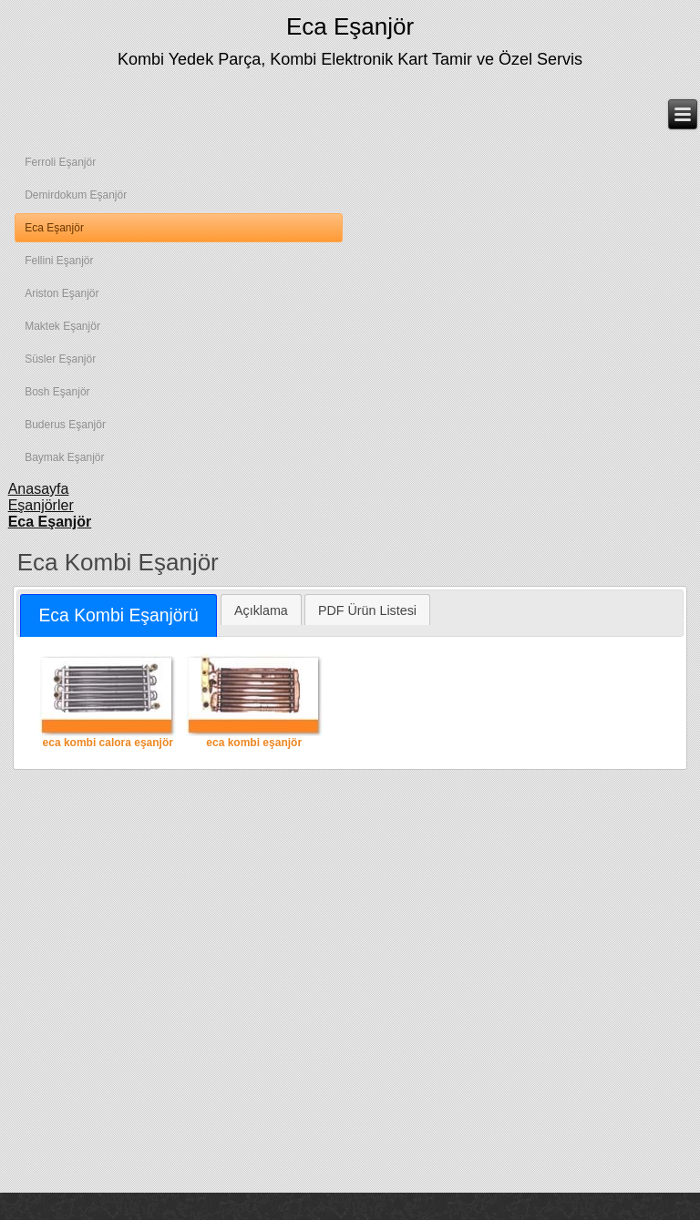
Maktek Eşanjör (62, 326)
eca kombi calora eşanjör (107, 701)
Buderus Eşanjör (65, 424)
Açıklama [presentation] (261, 610)
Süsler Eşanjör (60, 359)
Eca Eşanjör (350, 26)
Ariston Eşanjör (61, 293)
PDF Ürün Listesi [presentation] (367, 610)
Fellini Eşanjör (59, 260)
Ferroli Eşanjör (60, 162)
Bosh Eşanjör (57, 391)
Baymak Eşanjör (64, 457)
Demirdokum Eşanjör (76, 195)
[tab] (118, 615)
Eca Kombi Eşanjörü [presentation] (118, 615)
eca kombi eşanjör (254, 701)
